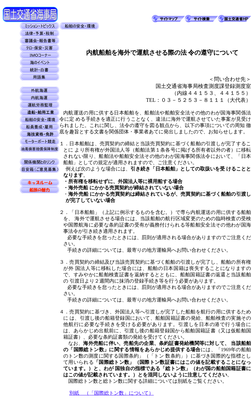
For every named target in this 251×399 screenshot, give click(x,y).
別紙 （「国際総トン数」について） (111, 393)
